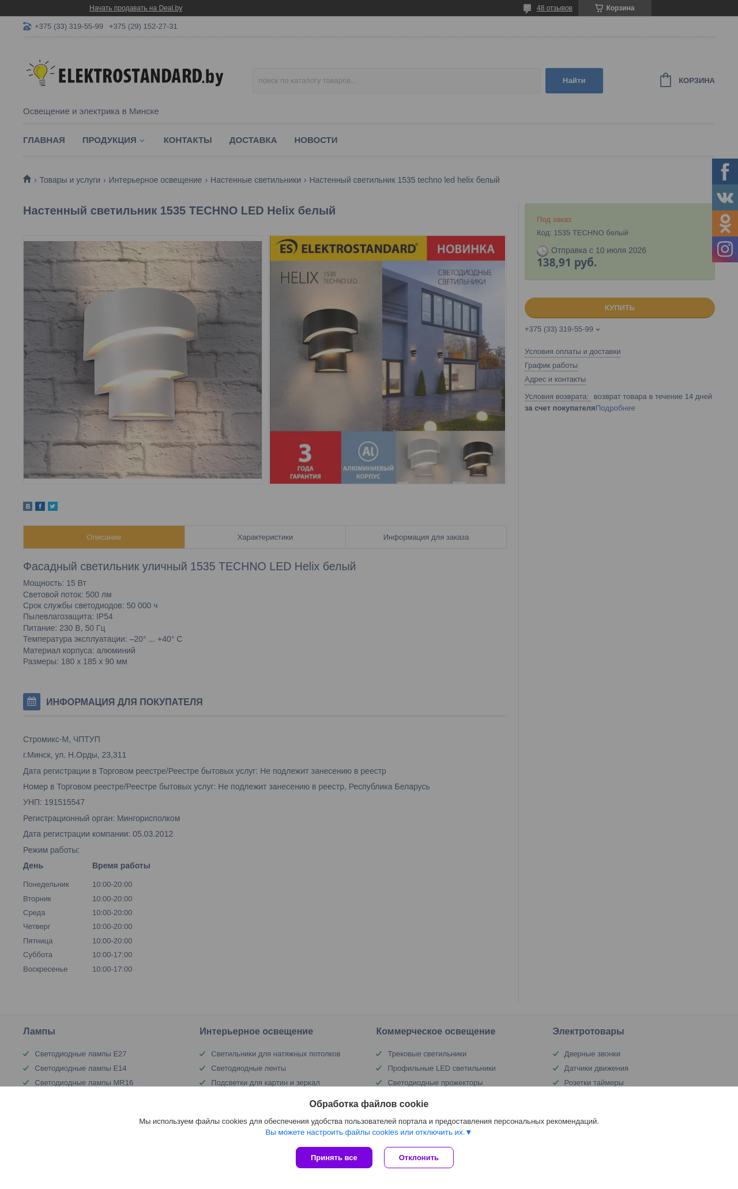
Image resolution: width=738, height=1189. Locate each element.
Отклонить (419, 1157)
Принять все (334, 1157)
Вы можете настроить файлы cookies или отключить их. (365, 1132)
